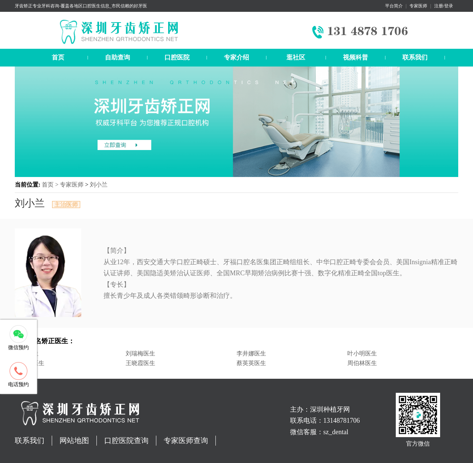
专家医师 (418, 5)
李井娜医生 (251, 353)
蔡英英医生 (251, 363)
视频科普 (355, 57)
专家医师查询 (186, 440)
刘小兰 (99, 184)
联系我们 (415, 57)
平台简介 (394, 5)
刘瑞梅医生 (140, 353)
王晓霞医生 (140, 363)
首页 (58, 57)
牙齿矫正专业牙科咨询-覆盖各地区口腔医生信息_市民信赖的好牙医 (81, 5)
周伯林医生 (362, 363)
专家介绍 (236, 57)
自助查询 (117, 57)
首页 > (51, 184)
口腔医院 (177, 57)
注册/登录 (443, 5)
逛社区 (295, 57)
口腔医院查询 (126, 440)
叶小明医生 (362, 353)
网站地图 (74, 440)
